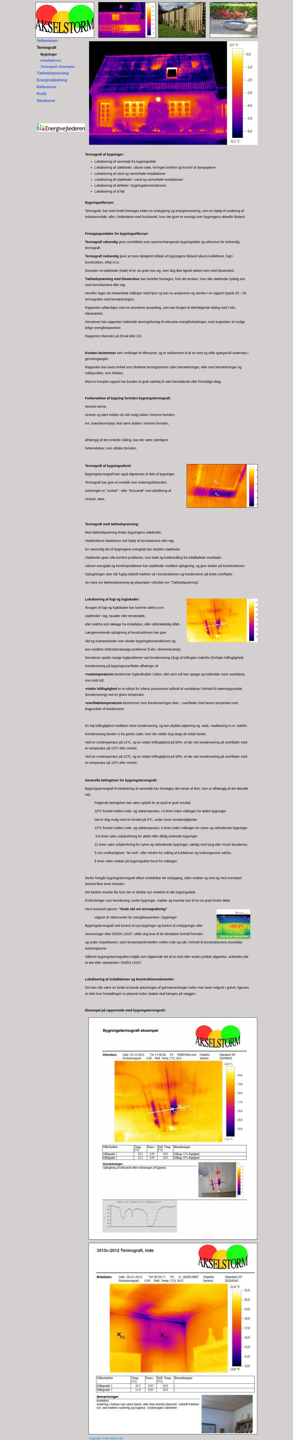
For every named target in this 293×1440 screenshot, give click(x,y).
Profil (41, 94)
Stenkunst (46, 101)
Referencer (47, 87)
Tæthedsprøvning (53, 73)
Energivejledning (52, 80)
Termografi (46, 48)
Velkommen (47, 41)
